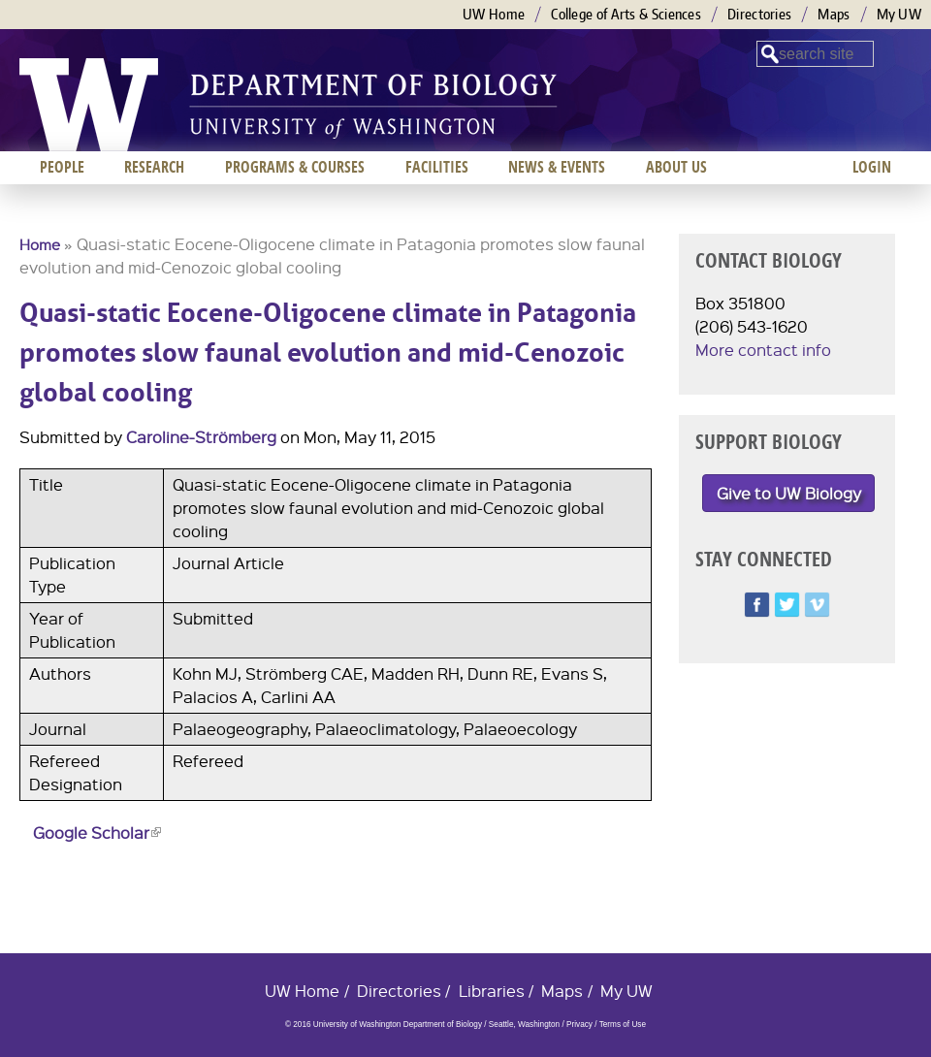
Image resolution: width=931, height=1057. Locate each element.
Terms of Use (622, 1024)
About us (676, 166)
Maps (834, 14)
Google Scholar (97, 832)
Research (154, 166)
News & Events (556, 166)
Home (39, 244)
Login (871, 166)
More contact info (763, 349)
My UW (899, 14)
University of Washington (88, 104)
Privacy (579, 1024)
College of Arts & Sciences (626, 14)
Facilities (436, 166)
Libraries (492, 990)
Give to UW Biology (789, 493)
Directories (759, 14)
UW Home (494, 14)
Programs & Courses (295, 166)
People (62, 166)
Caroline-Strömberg (201, 437)
